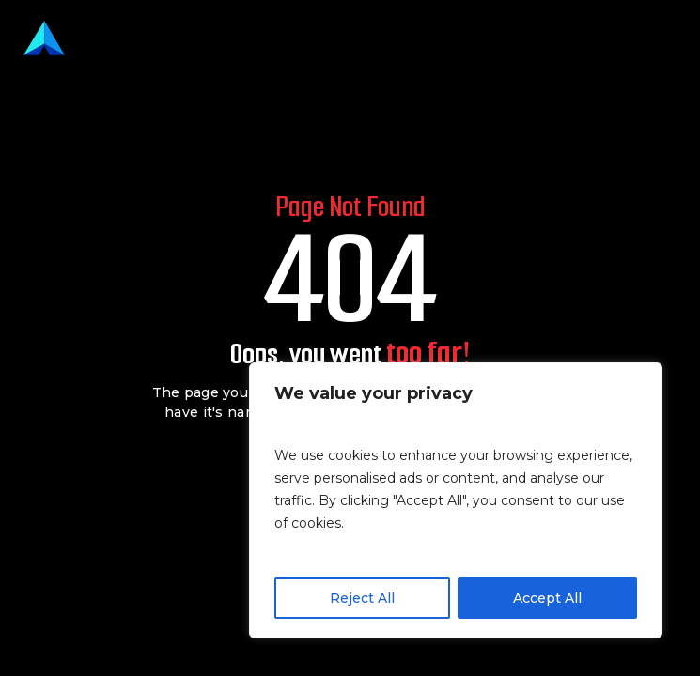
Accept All (547, 598)
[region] (455, 500)
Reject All (362, 598)
